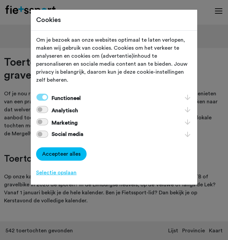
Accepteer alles (61, 154)
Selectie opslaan (56, 172)
